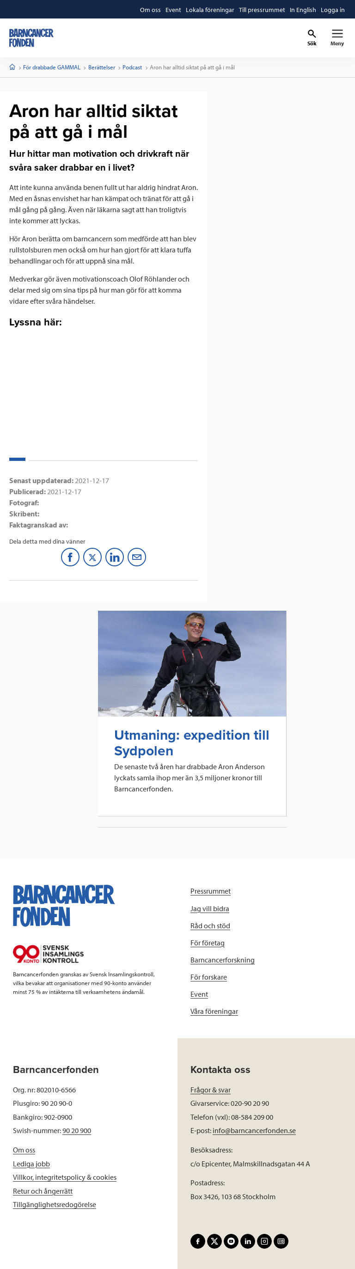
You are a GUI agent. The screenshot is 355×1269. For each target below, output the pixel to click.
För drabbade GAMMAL (51, 67)
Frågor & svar (210, 1089)
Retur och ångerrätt (43, 1190)
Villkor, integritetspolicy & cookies (64, 1177)
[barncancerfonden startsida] (31, 38)
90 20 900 (76, 1130)
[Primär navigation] (337, 38)
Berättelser (101, 67)
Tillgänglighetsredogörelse (54, 1204)
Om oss (24, 1149)
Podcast (132, 67)
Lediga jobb (31, 1163)
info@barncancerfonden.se (254, 1130)
